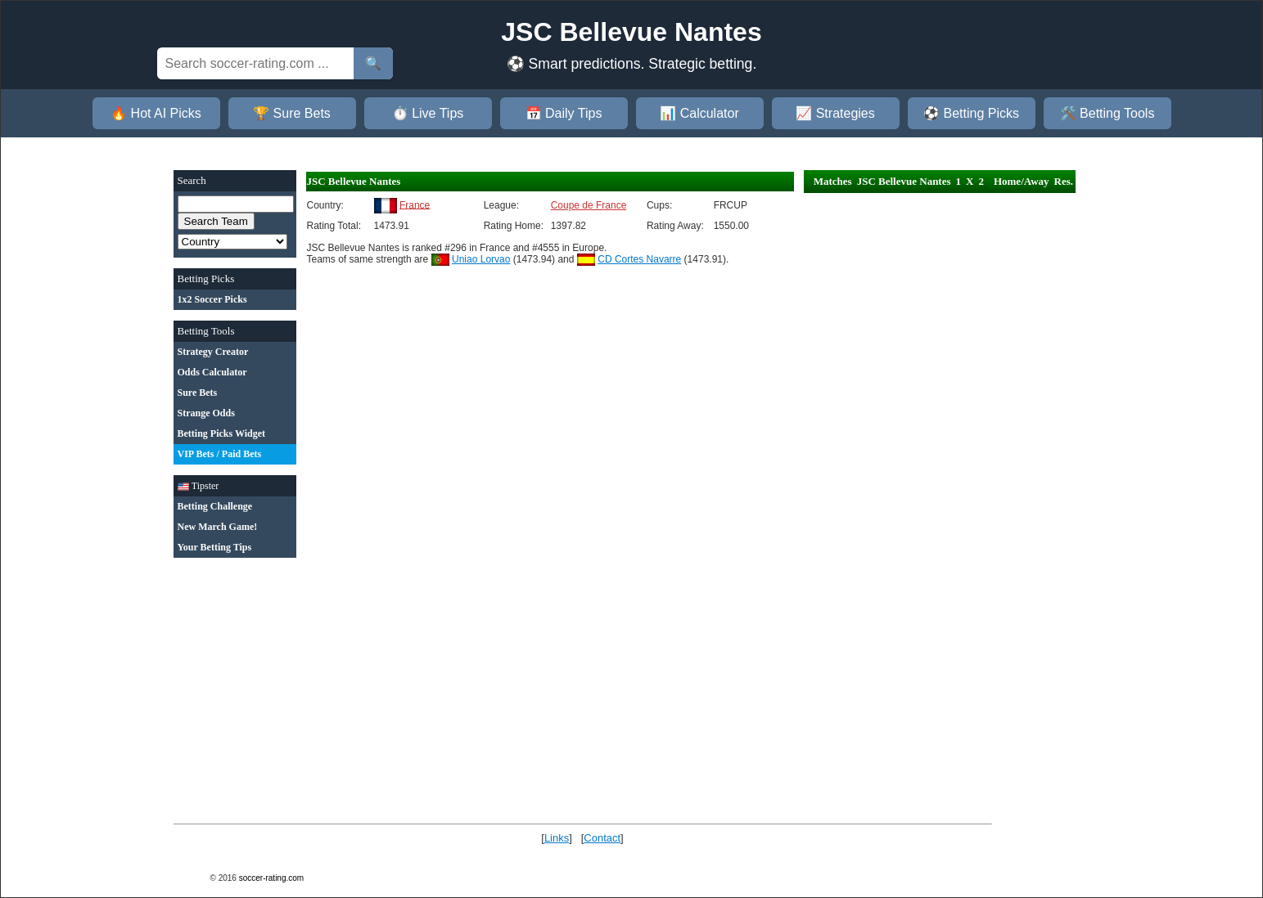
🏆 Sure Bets (292, 113)
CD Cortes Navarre (639, 259)
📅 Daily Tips (563, 113)
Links (556, 838)
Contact (602, 838)
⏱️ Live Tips (428, 113)
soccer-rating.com (271, 877)
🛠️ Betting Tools (1107, 113)
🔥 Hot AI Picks (156, 113)
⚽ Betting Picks (971, 113)
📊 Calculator (699, 113)
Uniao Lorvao (481, 259)
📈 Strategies (835, 113)
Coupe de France (589, 205)
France (414, 204)
